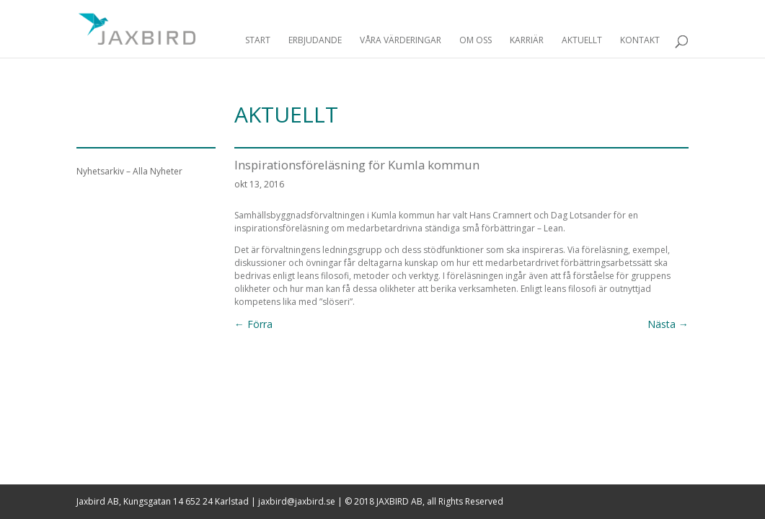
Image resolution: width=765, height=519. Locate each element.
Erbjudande (315, 40)
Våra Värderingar (400, 40)
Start (257, 40)
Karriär (527, 40)
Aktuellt (582, 40)
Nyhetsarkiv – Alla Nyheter (129, 171)
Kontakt (640, 40)
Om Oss (475, 40)
